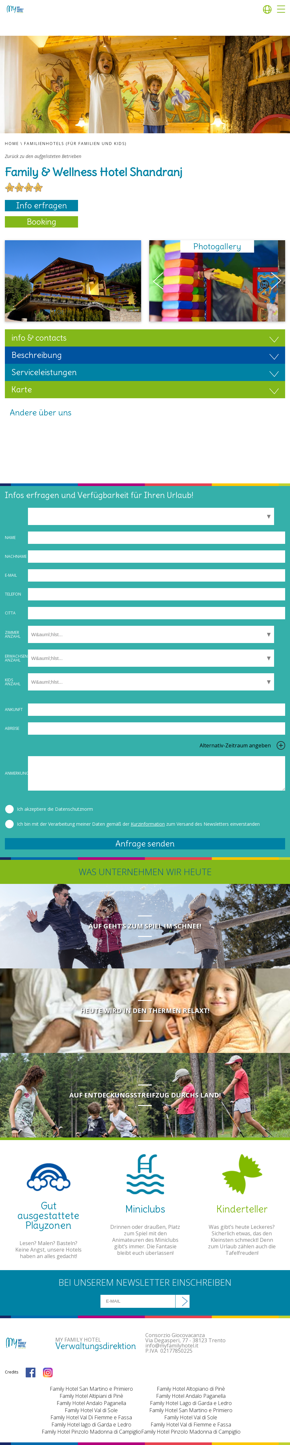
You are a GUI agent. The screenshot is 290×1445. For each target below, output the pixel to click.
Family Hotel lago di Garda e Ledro (91, 1424)
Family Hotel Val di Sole (91, 1410)
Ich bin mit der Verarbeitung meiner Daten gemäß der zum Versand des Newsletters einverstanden (138, 824)
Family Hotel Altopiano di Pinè (191, 1388)
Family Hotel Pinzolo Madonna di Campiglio (91, 1431)
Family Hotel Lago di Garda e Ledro (191, 1403)
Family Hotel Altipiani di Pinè (91, 1395)
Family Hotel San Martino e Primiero (91, 1388)
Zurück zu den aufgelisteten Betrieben (43, 156)
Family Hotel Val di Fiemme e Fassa (191, 1424)
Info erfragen (41, 205)
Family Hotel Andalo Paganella (91, 1403)
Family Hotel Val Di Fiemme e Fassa (91, 1417)
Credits (11, 1372)
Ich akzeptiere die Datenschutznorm (55, 809)
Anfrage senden (145, 843)
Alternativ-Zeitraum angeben (235, 745)
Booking (41, 222)
